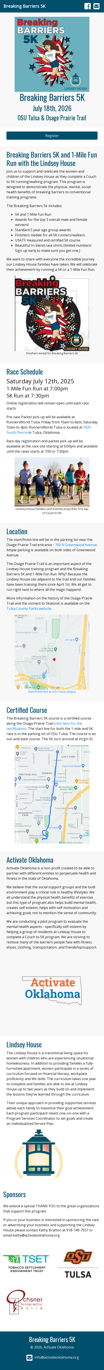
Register (52, 135)
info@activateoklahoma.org (52, 1357)
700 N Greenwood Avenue (76, 544)
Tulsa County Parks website (28, 608)
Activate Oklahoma (59, 1347)
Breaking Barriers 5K (24, 6)
